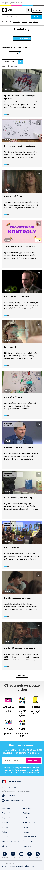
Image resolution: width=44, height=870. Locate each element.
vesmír (24, 22)
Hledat (37, 17)
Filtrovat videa (23, 38)
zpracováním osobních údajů (27, 772)
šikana (35, 22)
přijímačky (16, 22)
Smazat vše (22, 47)
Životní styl (14, 53)
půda (30, 22)
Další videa (22, 675)
